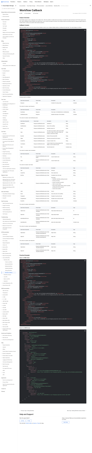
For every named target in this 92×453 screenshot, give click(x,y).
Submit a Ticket (36, 447)
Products (19, 1)
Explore (52, 1)
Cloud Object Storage (31, 5)
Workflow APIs (57, 5)
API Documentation (40, 5)
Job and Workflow (49, 5)
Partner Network (38, 1)
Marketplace (46, 1)
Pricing (31, 1)
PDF (21, 13)
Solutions (25, 1)
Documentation (22, 5)
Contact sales (28, 447)
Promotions (13, 1)
